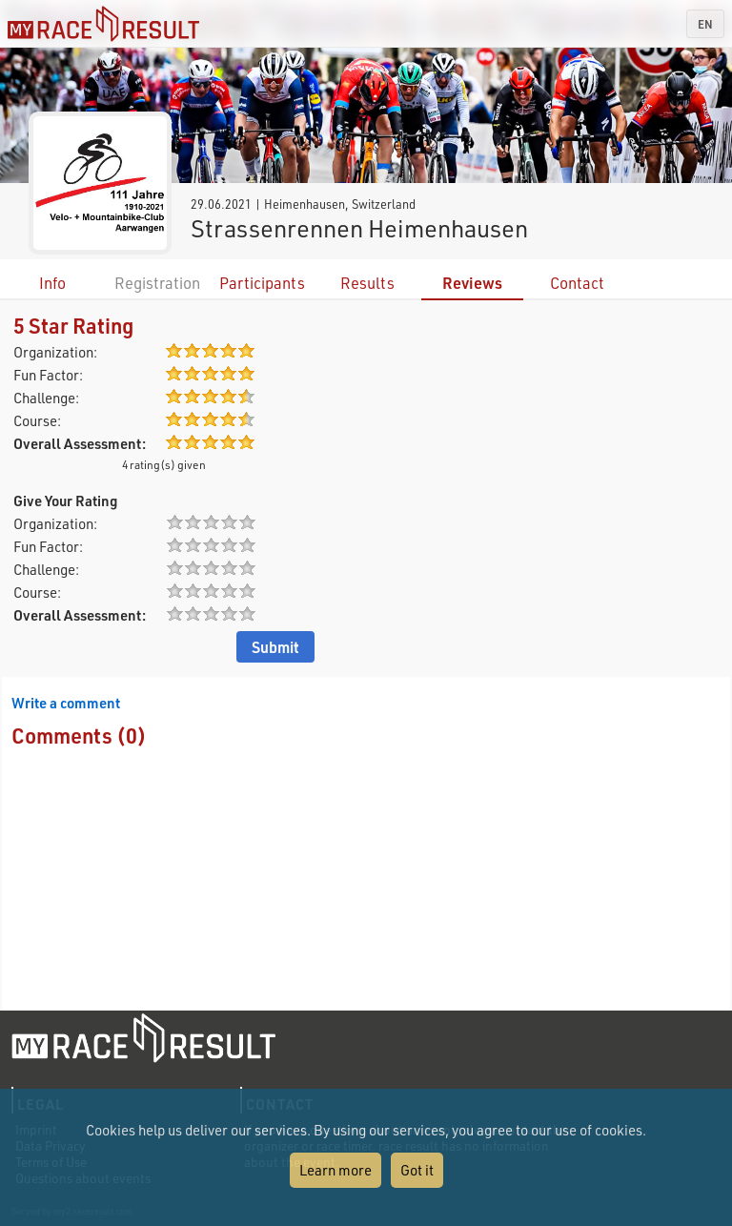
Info (52, 283)
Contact (577, 283)
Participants (262, 283)
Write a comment (65, 702)
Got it (417, 1169)
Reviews (472, 283)
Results (367, 283)
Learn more (335, 1169)
